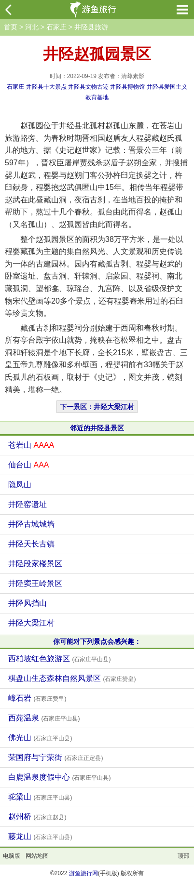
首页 (10, 27)
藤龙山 (40, 836)
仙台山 (28, 465)
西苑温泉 (44, 718)
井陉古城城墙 (31, 524)
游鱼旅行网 (83, 873)
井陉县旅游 (91, 27)
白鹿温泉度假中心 (59, 777)
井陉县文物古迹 (88, 86)
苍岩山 (31, 445)
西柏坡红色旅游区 (59, 658)
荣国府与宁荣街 (55, 757)
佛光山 (40, 737)
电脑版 (11, 855)
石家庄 (56, 27)
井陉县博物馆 (127, 86)
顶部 (183, 855)
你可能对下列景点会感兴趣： (97, 641)
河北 (32, 27)
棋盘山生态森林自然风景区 (72, 678)
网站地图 (37, 855)
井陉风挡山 (27, 603)
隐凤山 (19, 484)
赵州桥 (37, 816)
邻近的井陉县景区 (97, 428)
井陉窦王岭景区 (35, 583)
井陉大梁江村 (31, 623)
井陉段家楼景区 (35, 563)
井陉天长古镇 (31, 544)
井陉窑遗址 (27, 504)
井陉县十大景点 (46, 86)
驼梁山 (40, 797)
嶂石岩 (37, 698)
